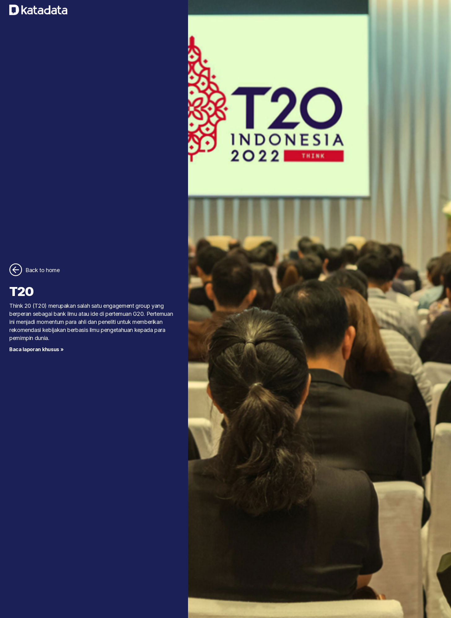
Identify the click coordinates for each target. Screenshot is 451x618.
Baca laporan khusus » (36, 349)
